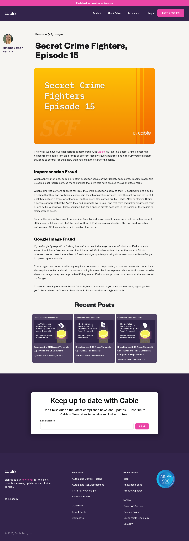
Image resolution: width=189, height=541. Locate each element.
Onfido (101, 151)
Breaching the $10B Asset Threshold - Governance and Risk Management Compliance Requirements (135, 351)
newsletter (27, 479)
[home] (15, 13)
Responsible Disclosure (136, 517)
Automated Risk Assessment (88, 484)
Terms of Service (133, 506)
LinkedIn (13, 498)
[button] (97, 13)
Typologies (57, 34)
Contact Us (78, 517)
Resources (41, 34)
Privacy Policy (131, 512)
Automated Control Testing (87, 478)
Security (128, 523)
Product (97, 13)
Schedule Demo (81, 496)
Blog (125, 478)
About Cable (114, 13)
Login (151, 13)
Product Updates (132, 490)
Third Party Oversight (84, 490)
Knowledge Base (132, 484)
